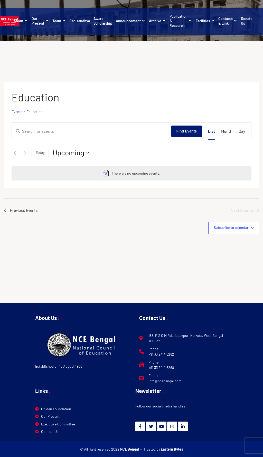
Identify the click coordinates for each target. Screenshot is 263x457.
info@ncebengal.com (165, 381)
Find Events (186, 131)
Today (40, 153)
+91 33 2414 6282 (161, 354)
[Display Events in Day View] (242, 131)
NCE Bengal (129, 449)
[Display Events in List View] (211, 131)
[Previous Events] (15, 153)
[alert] (131, 173)
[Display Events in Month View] (226, 131)
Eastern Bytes (172, 449)
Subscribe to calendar (231, 227)
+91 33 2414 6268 (161, 367)
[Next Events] (25, 153)
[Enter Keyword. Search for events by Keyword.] (91, 131)
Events (17, 111)
